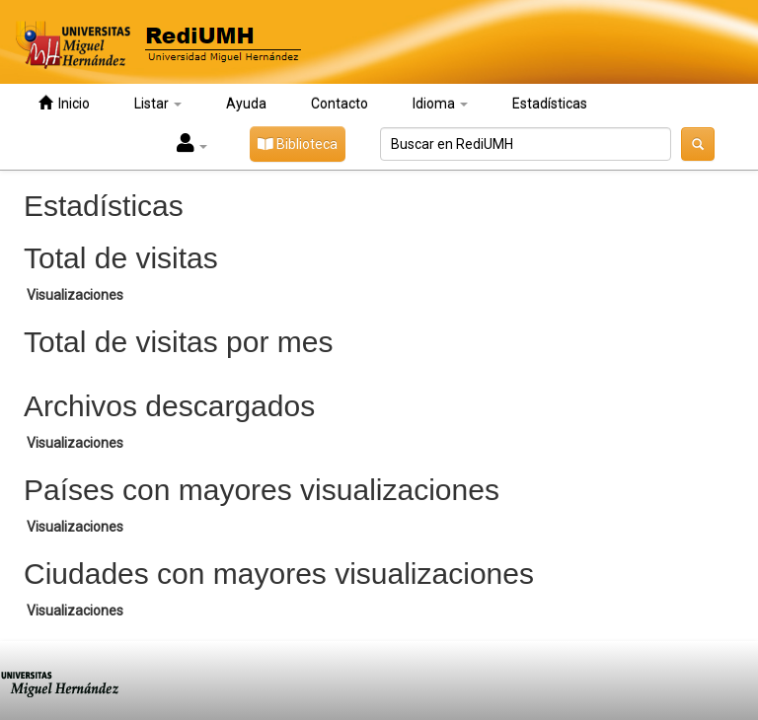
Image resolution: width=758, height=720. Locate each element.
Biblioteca (298, 144)
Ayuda (246, 103)
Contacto (339, 103)
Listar (158, 103)
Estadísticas (549, 103)
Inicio (64, 103)
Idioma (440, 103)
